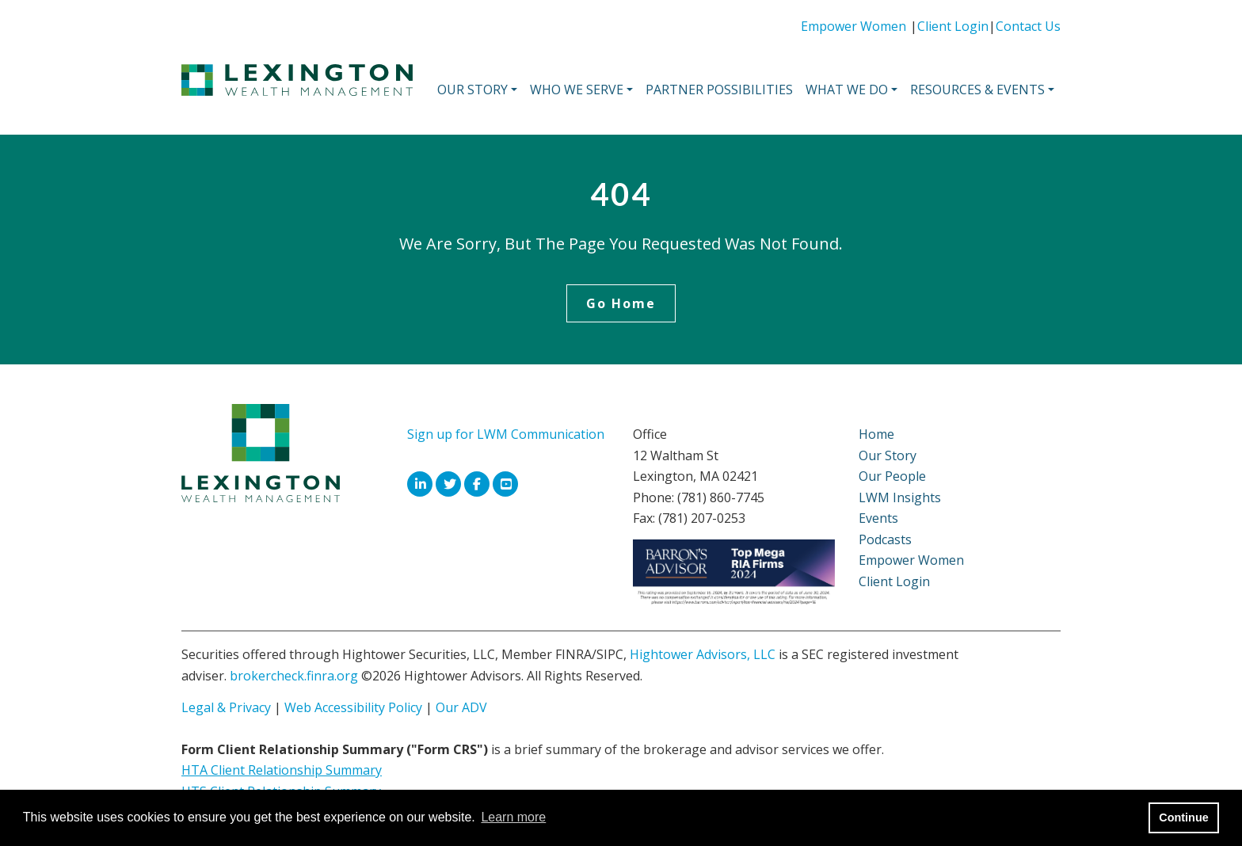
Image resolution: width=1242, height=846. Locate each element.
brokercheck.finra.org (294, 675)
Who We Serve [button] (576, 89)
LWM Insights (900, 497)
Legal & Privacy (226, 707)
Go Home (621, 303)
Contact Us (1028, 26)
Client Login (953, 26)
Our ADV (461, 707)
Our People (892, 476)
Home (876, 434)
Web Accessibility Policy (353, 707)
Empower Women (853, 26)
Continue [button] (1183, 817)
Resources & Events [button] (977, 89)
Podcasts (885, 539)
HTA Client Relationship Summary (281, 770)
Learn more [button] (513, 817)
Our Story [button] (472, 89)
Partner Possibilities (719, 89)
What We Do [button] (847, 89)
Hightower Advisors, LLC (702, 654)
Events (878, 518)
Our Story (887, 455)
